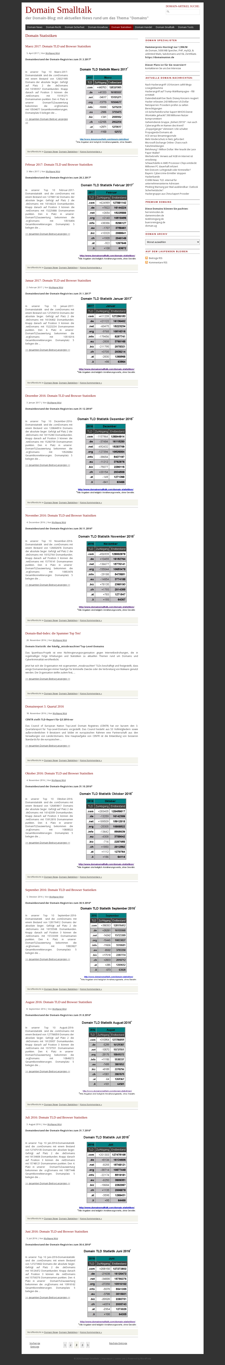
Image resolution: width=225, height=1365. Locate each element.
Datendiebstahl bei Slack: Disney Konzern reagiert (171, 98)
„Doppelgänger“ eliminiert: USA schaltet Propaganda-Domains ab (166, 130)
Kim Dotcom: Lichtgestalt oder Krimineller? (168, 169)
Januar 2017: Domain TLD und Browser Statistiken (58, 280)
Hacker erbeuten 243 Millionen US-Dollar (167, 101)
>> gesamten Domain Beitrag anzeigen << (47, 234)
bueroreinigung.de (155, 222)
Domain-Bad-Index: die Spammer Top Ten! (53, 633)
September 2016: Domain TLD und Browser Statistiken (60, 890)
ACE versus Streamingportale (160, 135)
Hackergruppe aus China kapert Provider (167, 193)
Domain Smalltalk (58, 10)
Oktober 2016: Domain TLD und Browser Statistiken (59, 773)
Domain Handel (143, 27)
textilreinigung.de (154, 219)
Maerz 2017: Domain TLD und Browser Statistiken (58, 46)
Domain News (34, 27)
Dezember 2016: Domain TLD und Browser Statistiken (60, 396)
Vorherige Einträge (35, 1345)
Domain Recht (53, 27)
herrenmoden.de (154, 212)
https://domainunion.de (159, 57)
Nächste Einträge (118, 1343)
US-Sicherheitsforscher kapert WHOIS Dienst (168, 111)
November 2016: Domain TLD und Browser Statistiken (60, 515)
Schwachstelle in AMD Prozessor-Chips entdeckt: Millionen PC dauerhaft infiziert (171, 164)
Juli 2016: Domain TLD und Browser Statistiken (56, 1117)
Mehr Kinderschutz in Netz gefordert (164, 139)
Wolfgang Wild (52, 53)
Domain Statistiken (121, 27)
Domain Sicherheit (74, 27)
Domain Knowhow (98, 27)
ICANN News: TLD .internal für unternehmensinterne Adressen (162, 181)
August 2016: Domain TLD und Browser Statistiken (58, 1002)
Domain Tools (185, 27)
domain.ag (151, 225)
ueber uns (120, 1358)
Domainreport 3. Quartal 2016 (44, 706)
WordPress (145, 1358)
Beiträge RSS (155, 258)
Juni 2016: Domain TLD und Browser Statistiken (56, 1231)
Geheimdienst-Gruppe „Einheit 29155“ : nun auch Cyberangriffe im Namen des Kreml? (171, 124)
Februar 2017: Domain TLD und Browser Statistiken (59, 164)
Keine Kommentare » (91, 151)
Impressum (107, 1358)
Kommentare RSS (158, 262)
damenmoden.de (154, 215)
